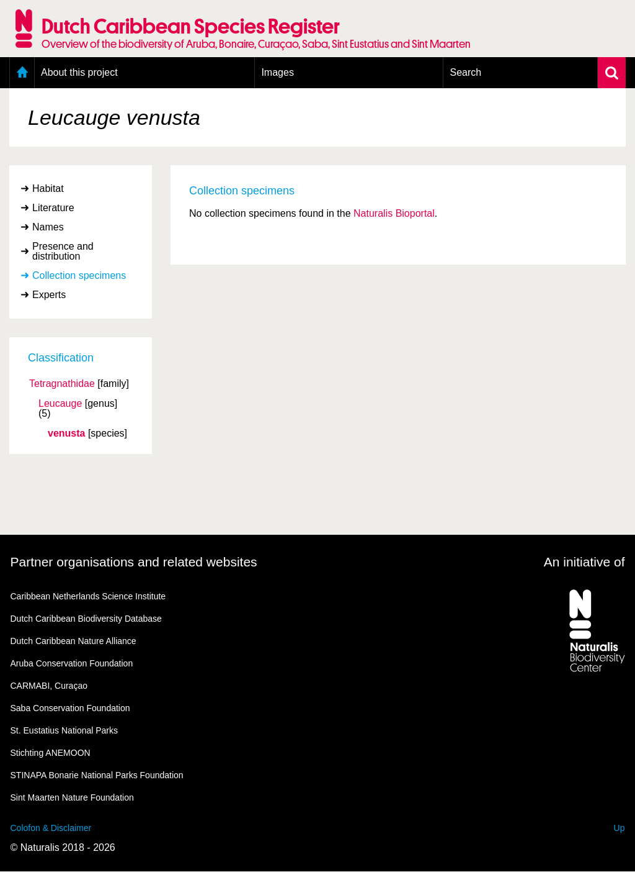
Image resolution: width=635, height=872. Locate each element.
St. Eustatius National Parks (64, 730)
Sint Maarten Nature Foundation (72, 797)
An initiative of (584, 562)
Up (619, 828)
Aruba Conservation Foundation (72, 663)
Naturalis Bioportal (394, 213)
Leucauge (60, 404)
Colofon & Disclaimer (51, 828)
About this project (79, 72)
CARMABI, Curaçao (49, 686)
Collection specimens (79, 275)
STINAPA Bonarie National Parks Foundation (97, 775)
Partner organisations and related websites (134, 562)
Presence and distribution (63, 251)
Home (22, 72)
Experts (49, 294)
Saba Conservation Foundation (70, 708)
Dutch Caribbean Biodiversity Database (86, 619)
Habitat (48, 188)
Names (48, 227)
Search (465, 72)
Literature (53, 207)
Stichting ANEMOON (51, 753)
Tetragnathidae (62, 384)
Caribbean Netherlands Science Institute (88, 596)
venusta (66, 433)
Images (277, 72)
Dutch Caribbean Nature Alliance (73, 641)
